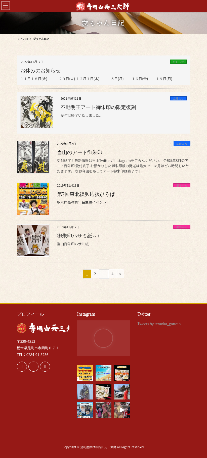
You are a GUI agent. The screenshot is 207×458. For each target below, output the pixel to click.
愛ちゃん (182, 185)
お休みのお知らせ (40, 70)
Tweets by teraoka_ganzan (159, 323)
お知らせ (178, 62)
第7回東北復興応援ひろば (86, 194)
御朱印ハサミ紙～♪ (78, 236)
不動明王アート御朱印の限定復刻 (98, 107)
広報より (178, 98)
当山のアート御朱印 (79, 152)
